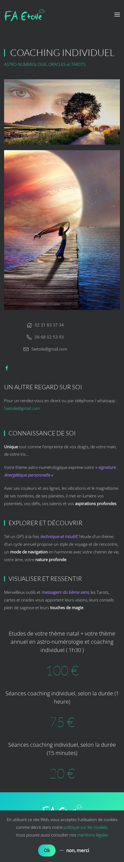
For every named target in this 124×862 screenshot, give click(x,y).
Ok (47, 850)
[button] (117, 14)
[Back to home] (24, 14)
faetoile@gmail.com (49, 349)
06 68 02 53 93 (45, 337)
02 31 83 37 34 (45, 325)
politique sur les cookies (85, 827)
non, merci (77, 850)
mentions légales (92, 835)
